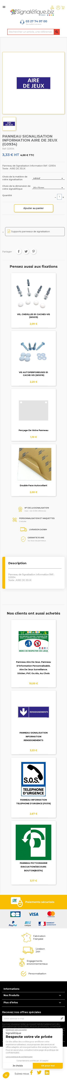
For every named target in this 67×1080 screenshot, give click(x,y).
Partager (19, 251)
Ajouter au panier (33, 208)
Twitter (39, 1072)
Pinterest (33, 251)
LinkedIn (47, 1072)
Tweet (26, 251)
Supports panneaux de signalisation (30, 231)
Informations (11, 989)
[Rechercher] (33, 32)
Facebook (31, 1072)
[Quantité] (59, 197)
